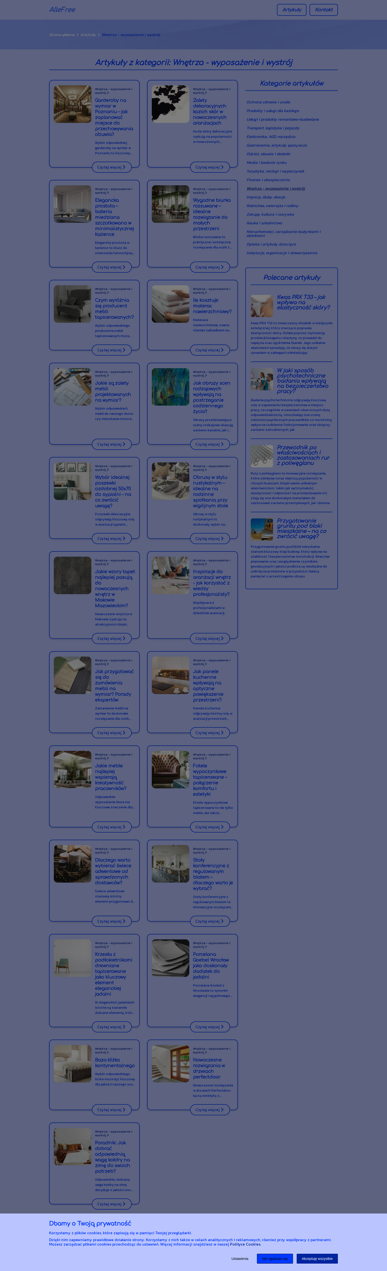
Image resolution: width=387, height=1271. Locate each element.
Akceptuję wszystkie (317, 1259)
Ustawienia (240, 1259)
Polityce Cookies (245, 1244)
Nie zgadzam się (275, 1259)
